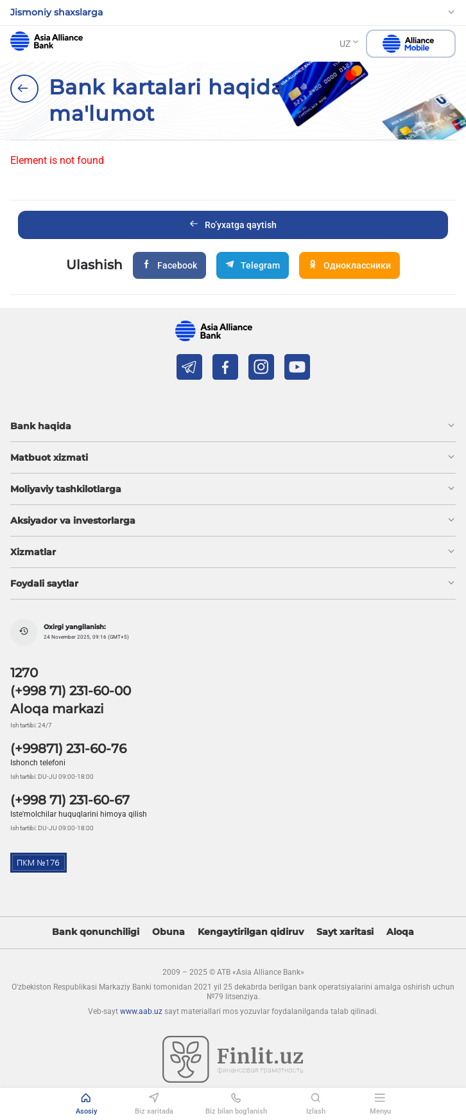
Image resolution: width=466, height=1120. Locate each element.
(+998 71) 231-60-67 (70, 800)
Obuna (168, 932)
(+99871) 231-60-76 (68, 748)
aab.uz (46, 41)
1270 (24, 672)
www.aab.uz (141, 1011)
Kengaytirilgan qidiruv (251, 932)
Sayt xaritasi (345, 932)
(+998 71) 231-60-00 (70, 690)
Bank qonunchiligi (95, 932)
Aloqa (400, 932)
